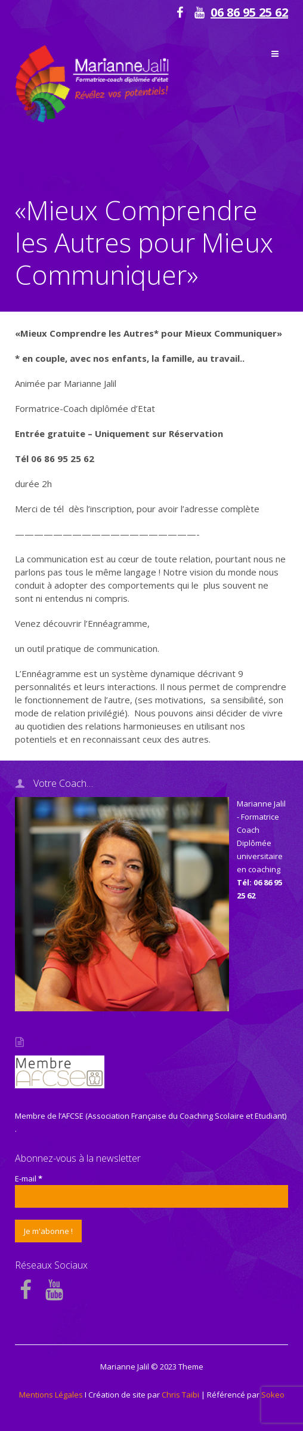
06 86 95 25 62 (249, 12)
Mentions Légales (51, 1394)
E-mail (28, 1178)
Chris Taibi (180, 1394)
